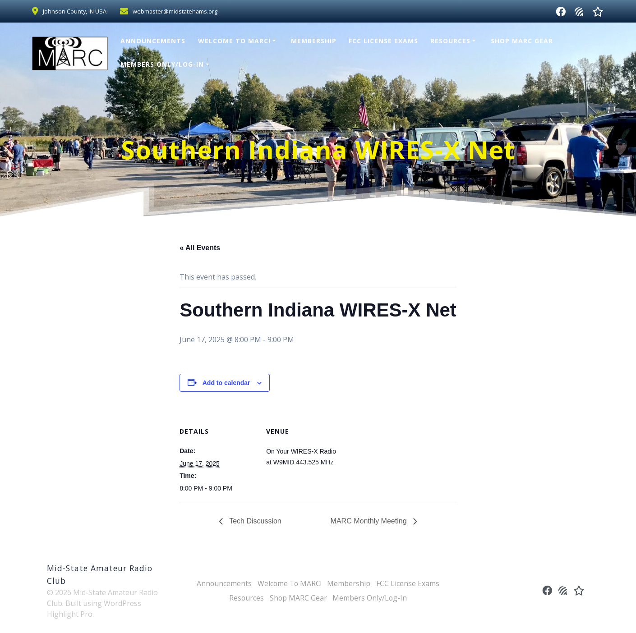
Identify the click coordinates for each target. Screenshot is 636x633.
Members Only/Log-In (162, 64)
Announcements (152, 41)
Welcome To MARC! (234, 41)
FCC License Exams (383, 41)
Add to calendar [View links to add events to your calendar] (226, 382)
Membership (313, 41)
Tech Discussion (254, 521)
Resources (450, 41)
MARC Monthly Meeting (370, 521)
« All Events (200, 248)
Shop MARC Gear (522, 41)
